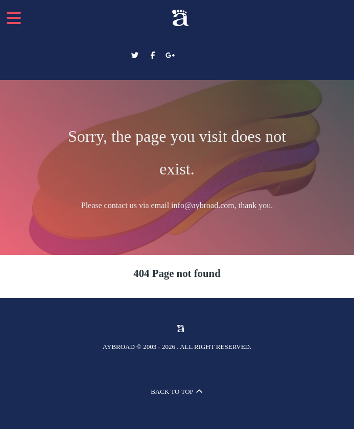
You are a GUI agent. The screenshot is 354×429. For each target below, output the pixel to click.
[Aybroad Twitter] (136, 55)
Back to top (177, 391)
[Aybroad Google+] (170, 55)
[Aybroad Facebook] (153, 55)
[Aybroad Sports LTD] (177, 18)
